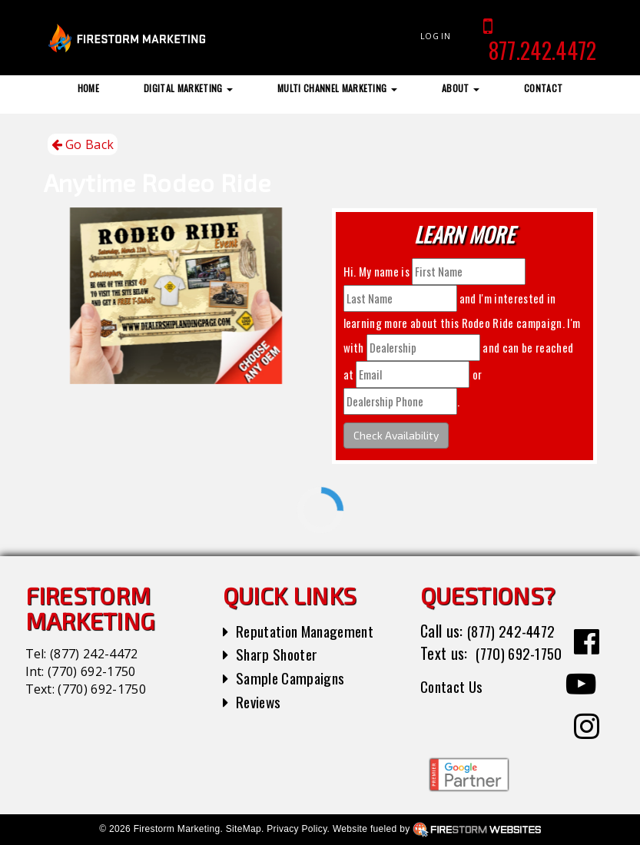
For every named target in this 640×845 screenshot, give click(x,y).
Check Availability (396, 435)
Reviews (260, 701)
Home (88, 87)
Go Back (82, 145)
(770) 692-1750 (91, 671)
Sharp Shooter (279, 653)
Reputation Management (310, 630)
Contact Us (453, 708)
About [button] (460, 87)
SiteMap (243, 828)
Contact (543, 87)
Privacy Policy (297, 828)
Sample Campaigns (292, 677)
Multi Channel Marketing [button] (337, 87)
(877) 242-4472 (94, 653)
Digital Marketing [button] (188, 87)
